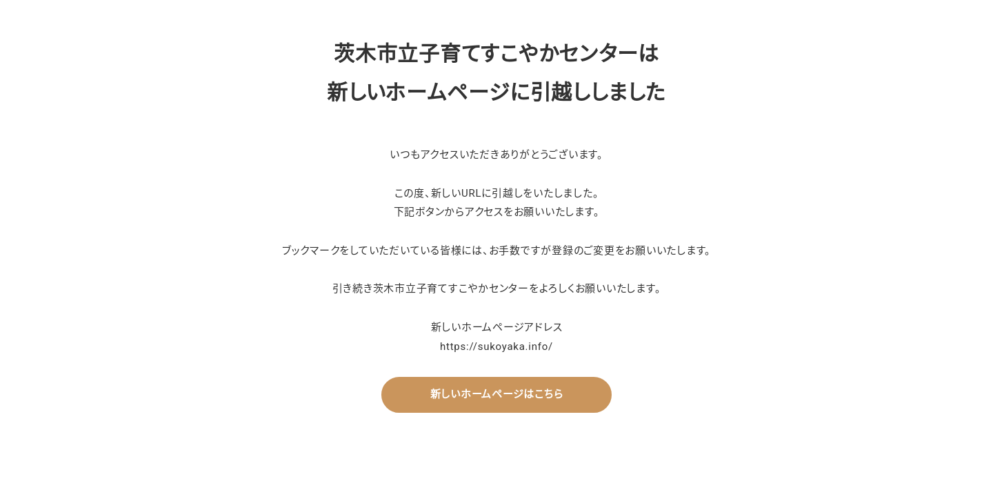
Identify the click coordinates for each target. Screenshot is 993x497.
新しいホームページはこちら (496, 394)
